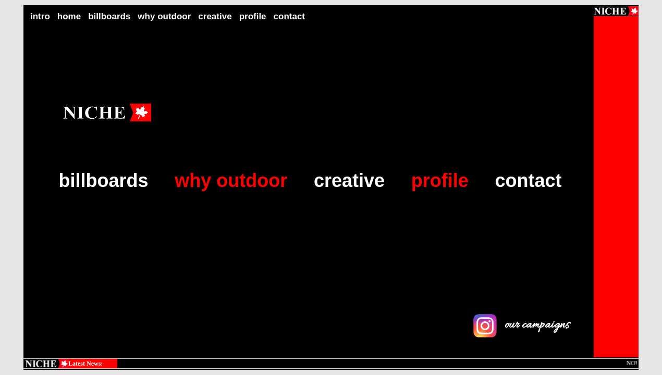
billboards (109, 16)
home (69, 16)
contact (289, 16)
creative (214, 16)
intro (40, 16)
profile (252, 16)
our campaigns (521, 325)
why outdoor (164, 16)
